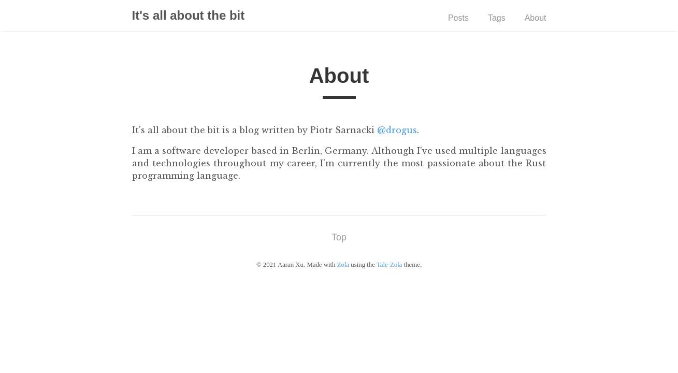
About (535, 17)
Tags (497, 17)
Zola (343, 264)
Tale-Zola (389, 264)
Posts (458, 17)
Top (338, 237)
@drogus (397, 130)
